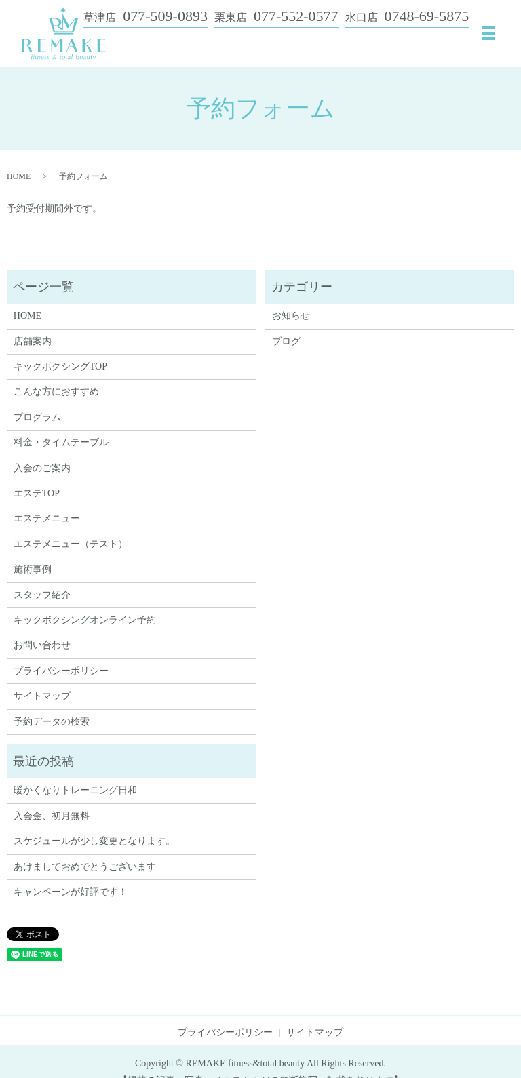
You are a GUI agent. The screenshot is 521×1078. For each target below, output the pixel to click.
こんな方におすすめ (56, 392)
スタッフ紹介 (42, 595)
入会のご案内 (42, 468)
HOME (19, 176)
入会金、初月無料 (52, 816)
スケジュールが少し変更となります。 (94, 841)
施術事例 (33, 569)
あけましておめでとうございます (85, 867)
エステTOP (37, 493)
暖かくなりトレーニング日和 (75, 790)
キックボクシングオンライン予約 (85, 620)
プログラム (37, 417)
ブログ (286, 341)
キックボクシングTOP (60, 366)
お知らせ (291, 316)
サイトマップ (42, 696)
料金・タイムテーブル (61, 442)
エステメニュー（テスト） (71, 544)
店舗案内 (33, 341)
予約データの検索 (52, 722)
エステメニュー (47, 518)
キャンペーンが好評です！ (71, 892)
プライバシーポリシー (61, 671)
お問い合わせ (42, 645)
